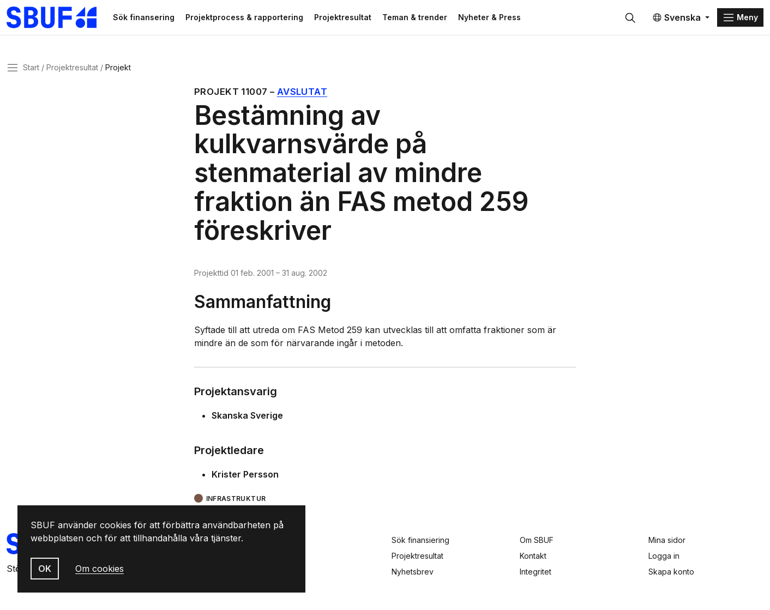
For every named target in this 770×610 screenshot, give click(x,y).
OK (44, 568)
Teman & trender (414, 17)
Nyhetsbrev (413, 571)
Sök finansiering (420, 540)
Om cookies (99, 568)
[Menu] (740, 17)
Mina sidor (666, 540)
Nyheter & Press (489, 17)
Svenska (676, 17)
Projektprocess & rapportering (244, 17)
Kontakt (533, 555)
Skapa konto (671, 571)
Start (31, 67)
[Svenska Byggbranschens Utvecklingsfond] (57, 17)
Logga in (663, 555)
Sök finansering (144, 17)
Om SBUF (537, 540)
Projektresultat (342, 17)
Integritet (535, 571)
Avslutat (302, 91)
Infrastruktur (236, 498)
